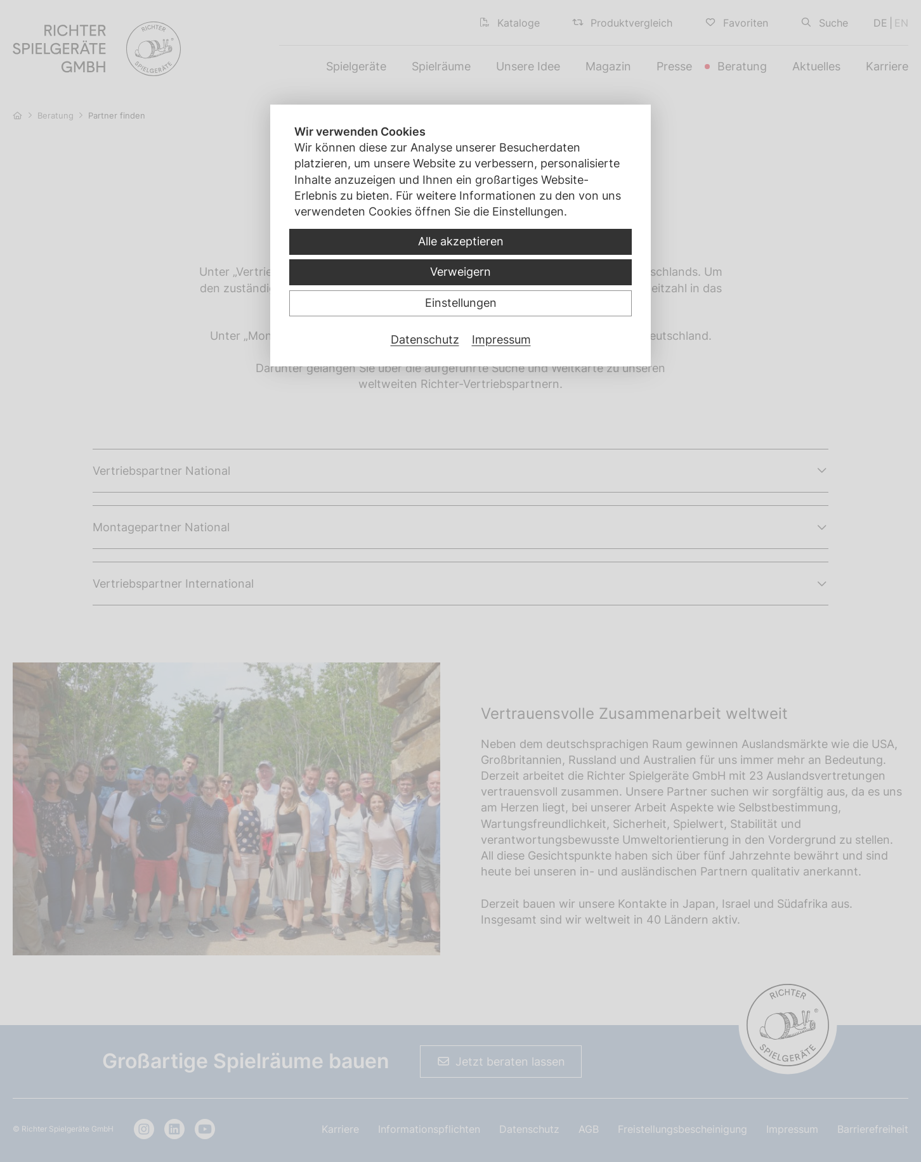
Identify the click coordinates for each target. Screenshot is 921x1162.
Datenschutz (425, 339)
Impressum (501, 339)
